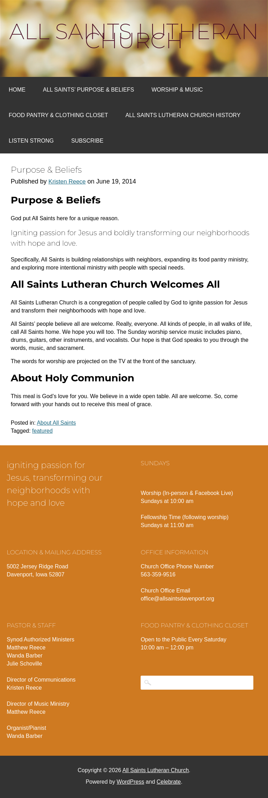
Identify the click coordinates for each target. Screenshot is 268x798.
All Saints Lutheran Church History (183, 115)
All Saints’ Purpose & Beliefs (88, 90)
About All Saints (56, 423)
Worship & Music (177, 90)
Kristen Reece (67, 181)
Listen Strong (31, 141)
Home (17, 90)
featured (42, 431)
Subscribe (87, 141)
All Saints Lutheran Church (134, 36)
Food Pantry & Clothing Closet (58, 115)
